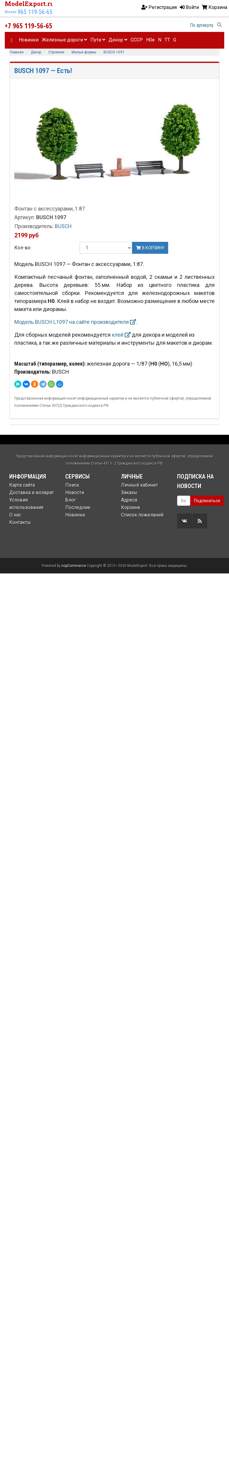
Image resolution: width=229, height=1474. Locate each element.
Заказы (129, 492)
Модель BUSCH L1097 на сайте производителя (75, 322)
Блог (70, 500)
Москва (10, 12)
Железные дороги (64, 40)
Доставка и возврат (31, 492)
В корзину (150, 247)
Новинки (28, 40)
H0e (150, 40)
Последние (77, 507)
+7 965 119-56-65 (28, 25)
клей (121, 335)
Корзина (130, 507)
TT (167, 40)
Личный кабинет (139, 485)
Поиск (72, 485)
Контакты (20, 522)
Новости (74, 492)
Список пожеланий (142, 515)
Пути (97, 40)
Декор (118, 40)
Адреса (129, 500)
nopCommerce (73, 566)
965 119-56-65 (35, 12)
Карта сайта (22, 485)
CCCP (137, 40)
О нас (15, 515)
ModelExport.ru (29, 3)
